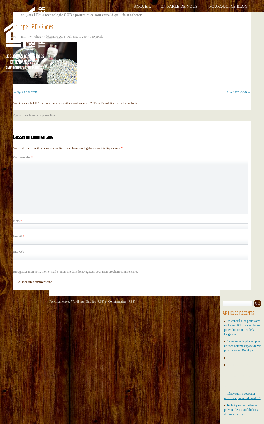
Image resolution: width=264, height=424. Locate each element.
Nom (17, 221)
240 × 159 (88, 37)
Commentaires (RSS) (121, 301)
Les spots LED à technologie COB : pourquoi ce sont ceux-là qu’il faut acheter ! (78, 15)
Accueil (142, 6)
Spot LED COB (27, 92)
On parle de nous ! (180, 6)
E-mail (18, 236)
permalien (48, 115)
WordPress (78, 301)
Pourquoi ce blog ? (229, 6)
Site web (18, 251)
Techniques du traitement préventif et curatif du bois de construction (241, 409)
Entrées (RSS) (95, 301)
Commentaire (23, 157)
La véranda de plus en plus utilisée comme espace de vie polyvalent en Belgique (242, 346)
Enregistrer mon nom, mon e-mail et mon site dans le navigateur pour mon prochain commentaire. (75, 272)
